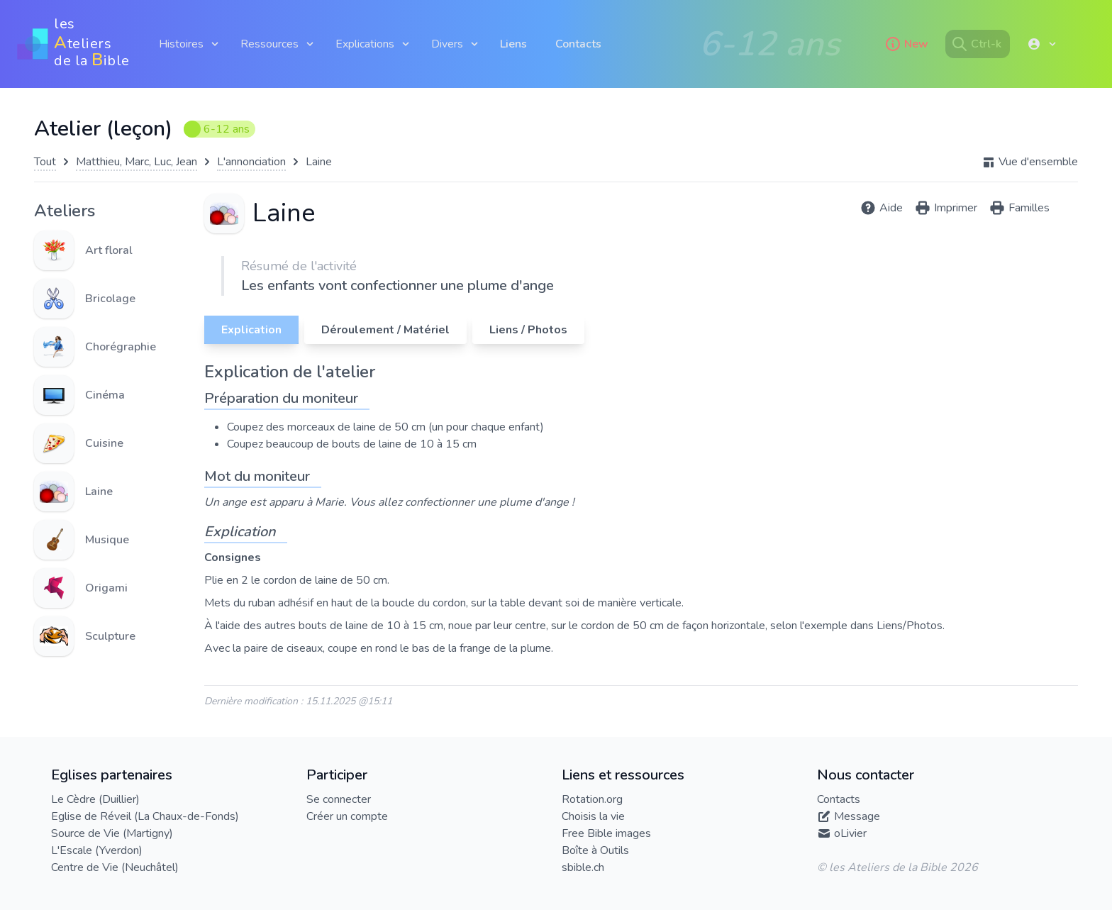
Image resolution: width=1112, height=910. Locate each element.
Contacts (578, 44)
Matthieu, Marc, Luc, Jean (136, 162)
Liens (513, 44)
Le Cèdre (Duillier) (95, 799)
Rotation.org (592, 799)
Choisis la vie (593, 816)
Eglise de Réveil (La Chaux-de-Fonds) (145, 816)
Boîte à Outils (595, 850)
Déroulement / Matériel (385, 330)
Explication (251, 330)
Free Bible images (606, 833)
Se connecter (338, 799)
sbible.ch (583, 867)
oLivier (850, 833)
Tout (45, 162)
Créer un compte (347, 816)
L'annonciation (251, 162)
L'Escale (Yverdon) (97, 850)
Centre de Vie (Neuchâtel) (115, 867)
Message (857, 816)
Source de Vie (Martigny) (112, 833)
